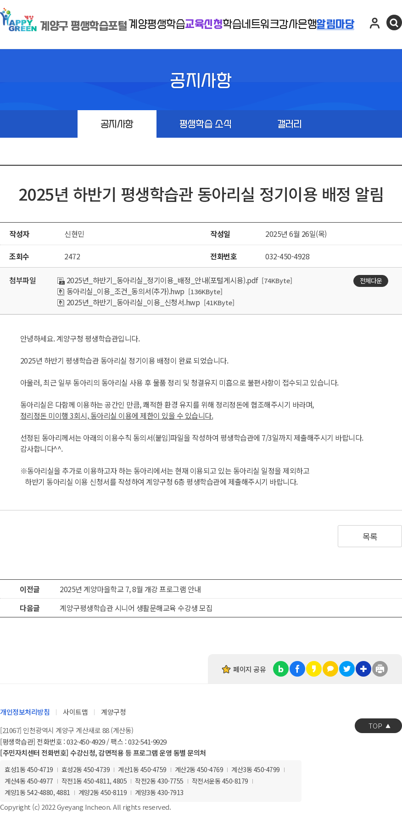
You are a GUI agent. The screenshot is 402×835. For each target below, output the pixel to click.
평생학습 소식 (205, 124)
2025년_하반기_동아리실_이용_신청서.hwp (128, 302)
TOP (375, 725)
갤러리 (289, 124)
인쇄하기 (380, 669)
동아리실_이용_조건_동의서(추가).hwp (120, 291)
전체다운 (371, 280)
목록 (370, 536)
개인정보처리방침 (25, 712)
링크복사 (363, 669)
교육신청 (204, 24)
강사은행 (298, 24)
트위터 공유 (347, 669)
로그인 (375, 22)
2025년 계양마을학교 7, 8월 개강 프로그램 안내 (130, 588)
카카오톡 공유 (330, 669)
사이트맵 (75, 712)
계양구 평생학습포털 (83, 26)
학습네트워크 (251, 24)
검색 (394, 22)
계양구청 (113, 712)
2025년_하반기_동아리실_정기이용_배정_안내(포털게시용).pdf (157, 280)
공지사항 (117, 124)
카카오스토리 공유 (314, 669)
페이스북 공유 (297, 669)
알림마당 (335, 24)
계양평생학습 (156, 24)
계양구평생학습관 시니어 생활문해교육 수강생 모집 (136, 607)
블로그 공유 (281, 669)
